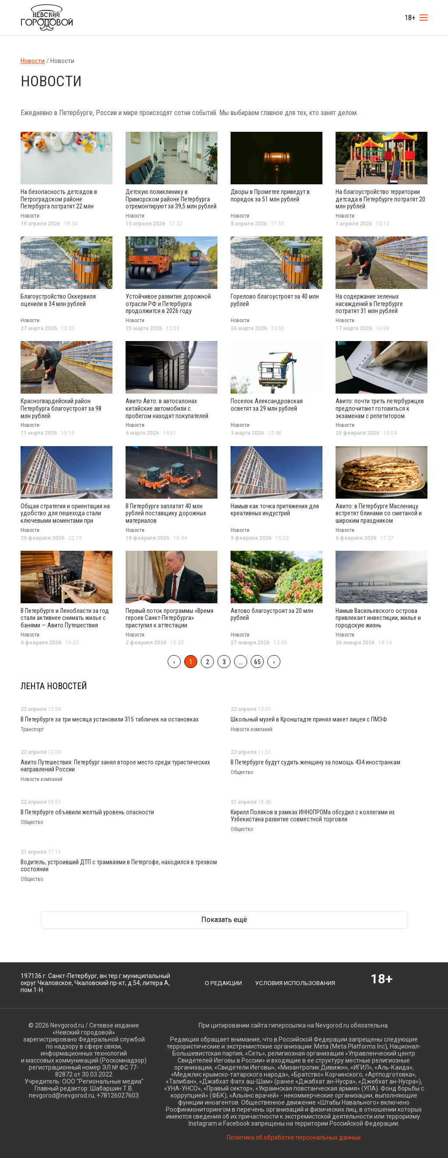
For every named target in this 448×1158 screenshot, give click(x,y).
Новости (33, 60)
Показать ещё (224, 915)
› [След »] (274, 657)
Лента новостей (54, 681)
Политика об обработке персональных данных (294, 1132)
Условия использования (296, 978)
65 (257, 657)
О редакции (222, 978)
